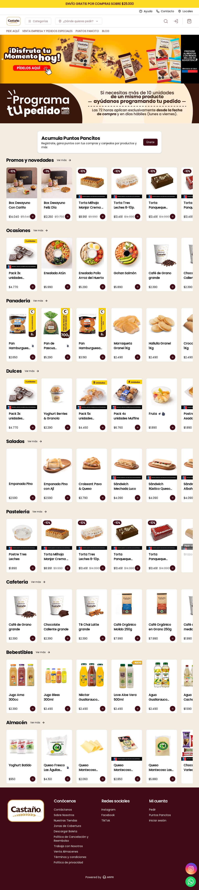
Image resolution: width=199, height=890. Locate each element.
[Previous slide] (2, 59)
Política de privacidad (68, 862)
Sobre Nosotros (64, 815)
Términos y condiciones (70, 857)
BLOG (105, 31)
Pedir (152, 810)
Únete (150, 142)
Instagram (108, 810)
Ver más (64, 160)
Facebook (108, 815)
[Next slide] (196, 59)
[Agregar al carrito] (32, 216)
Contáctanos (63, 810)
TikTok (105, 820)
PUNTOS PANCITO (87, 31)
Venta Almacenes (66, 851)
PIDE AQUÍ (12, 31)
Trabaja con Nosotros (68, 846)
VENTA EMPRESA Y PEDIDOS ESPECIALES (47, 31)
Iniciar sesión (157, 820)
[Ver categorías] (38, 21)
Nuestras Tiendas (65, 820)
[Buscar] (165, 21)
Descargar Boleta (65, 831)
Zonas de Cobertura (67, 826)
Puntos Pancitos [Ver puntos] (160, 815)
